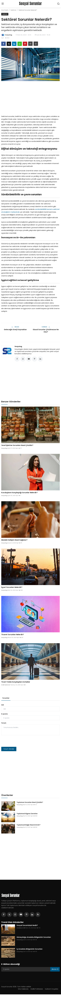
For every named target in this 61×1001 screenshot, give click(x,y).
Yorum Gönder (8, 749)
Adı (2, 705)
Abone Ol (55, 969)
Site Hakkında (23, 989)
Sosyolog (18, 346)
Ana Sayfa (4, 10)
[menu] (2, 3)
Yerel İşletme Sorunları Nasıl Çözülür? (17, 445)
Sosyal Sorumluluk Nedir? (27, 925)
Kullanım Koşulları (51, 989)
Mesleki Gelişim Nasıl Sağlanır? (14, 540)
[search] (58, 3)
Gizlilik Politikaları (36, 989)
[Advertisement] (30, 97)
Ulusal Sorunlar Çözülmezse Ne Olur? (46, 330)
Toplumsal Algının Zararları (27, 814)
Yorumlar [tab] (5, 698)
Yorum (3, 723)
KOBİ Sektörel (5, 685)
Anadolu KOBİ (21, 928)
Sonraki (46, 327)
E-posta (4, 714)
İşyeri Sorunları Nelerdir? (11, 587)
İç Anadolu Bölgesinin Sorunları (29, 949)
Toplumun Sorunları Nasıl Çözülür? (30, 802)
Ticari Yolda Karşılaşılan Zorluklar (15, 682)
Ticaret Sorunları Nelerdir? (12, 634)
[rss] (37, 914)
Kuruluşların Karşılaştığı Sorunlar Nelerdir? (19, 492)
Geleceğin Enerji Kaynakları (15, 329)
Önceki (15, 327)
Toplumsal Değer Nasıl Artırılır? (28, 825)
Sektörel (13, 10)
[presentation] (17, 741)
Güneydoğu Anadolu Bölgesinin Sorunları (34, 937)
